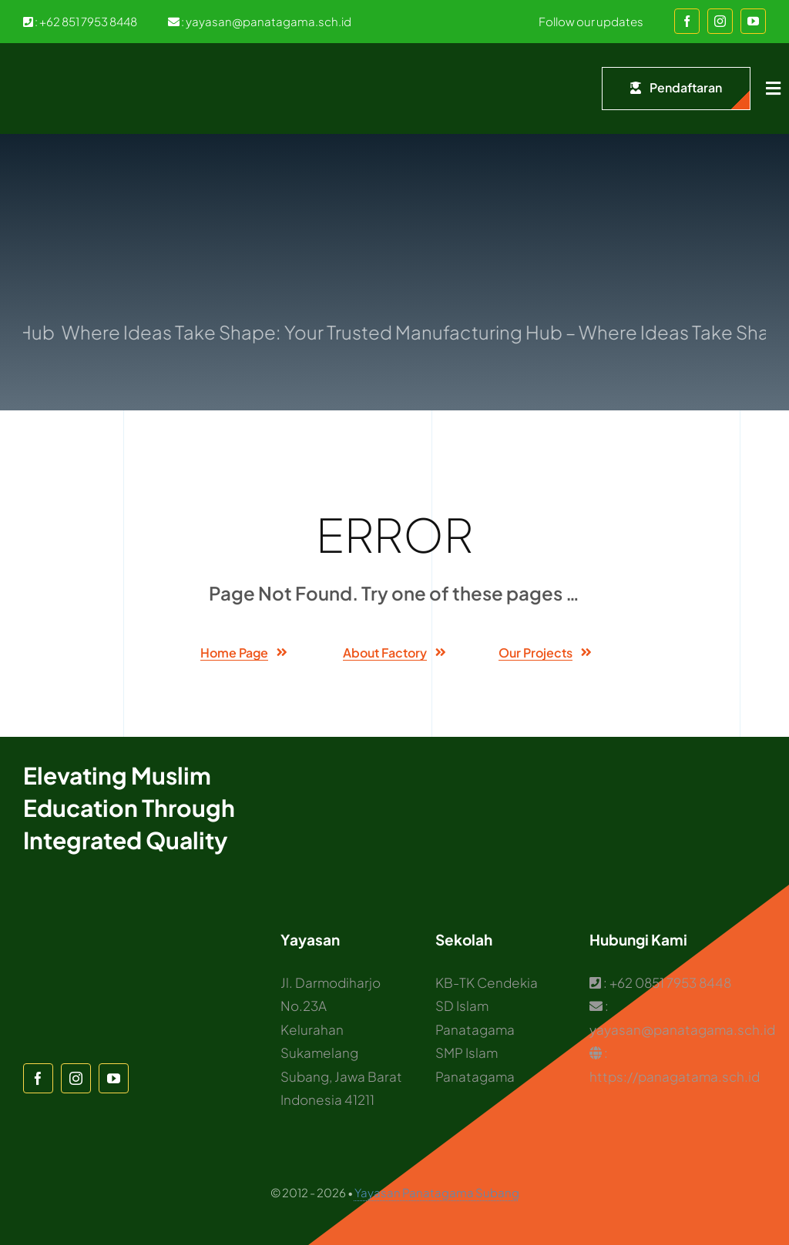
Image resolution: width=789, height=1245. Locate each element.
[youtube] (753, 21)
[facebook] (687, 21)
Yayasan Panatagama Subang (436, 1192)
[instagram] (720, 21)
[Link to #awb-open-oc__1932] (773, 88)
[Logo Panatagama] (54, 66)
